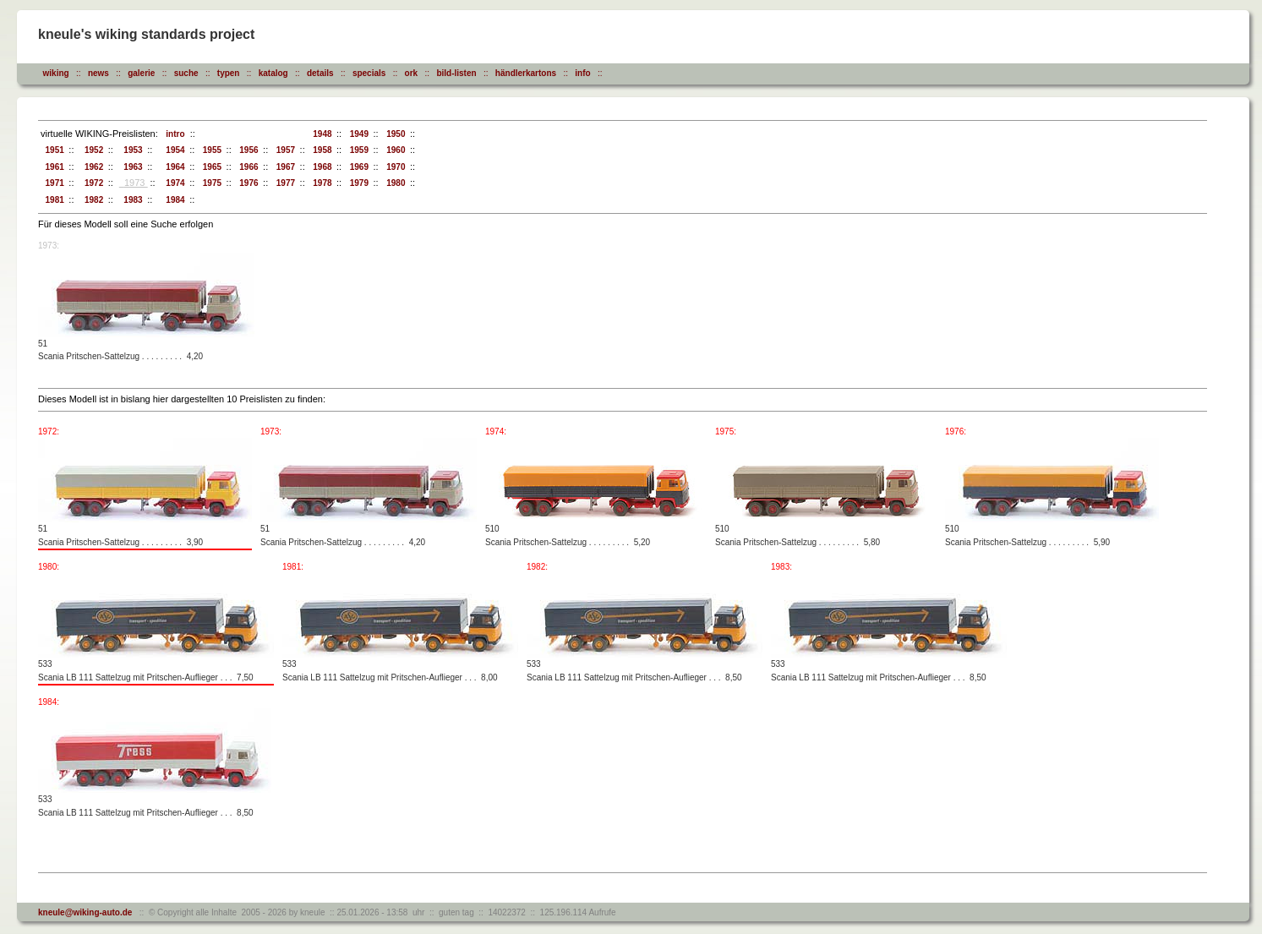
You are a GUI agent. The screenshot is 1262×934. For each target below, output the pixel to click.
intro (173, 134)
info (582, 73)
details (320, 73)
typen (228, 73)
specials (368, 73)
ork (411, 73)
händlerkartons (525, 73)
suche (186, 73)
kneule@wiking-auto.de (85, 912)
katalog (273, 73)
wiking (56, 73)
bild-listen (456, 73)
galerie (141, 73)
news (98, 73)
